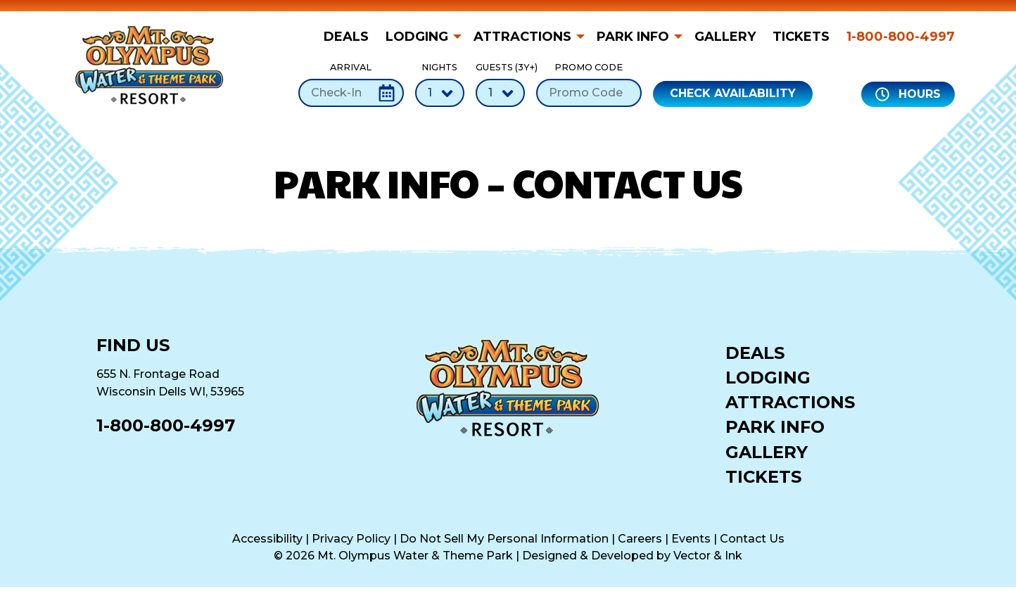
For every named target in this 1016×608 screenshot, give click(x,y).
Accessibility (267, 538)
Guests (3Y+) (500, 84)
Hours (908, 94)
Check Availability (733, 93)
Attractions (522, 36)
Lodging (417, 36)
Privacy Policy (351, 538)
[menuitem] (350, 37)
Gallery (725, 36)
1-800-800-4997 (900, 36)
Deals (346, 36)
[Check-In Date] (351, 93)
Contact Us (752, 538)
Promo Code (589, 84)
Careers (640, 538)
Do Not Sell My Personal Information (504, 538)
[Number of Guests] (500, 93)
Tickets (801, 36)
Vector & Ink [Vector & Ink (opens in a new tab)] (707, 555)
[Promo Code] (589, 93)
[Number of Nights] (439, 93)
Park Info (633, 36)
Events (691, 538)
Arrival (351, 84)
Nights (439, 84)
